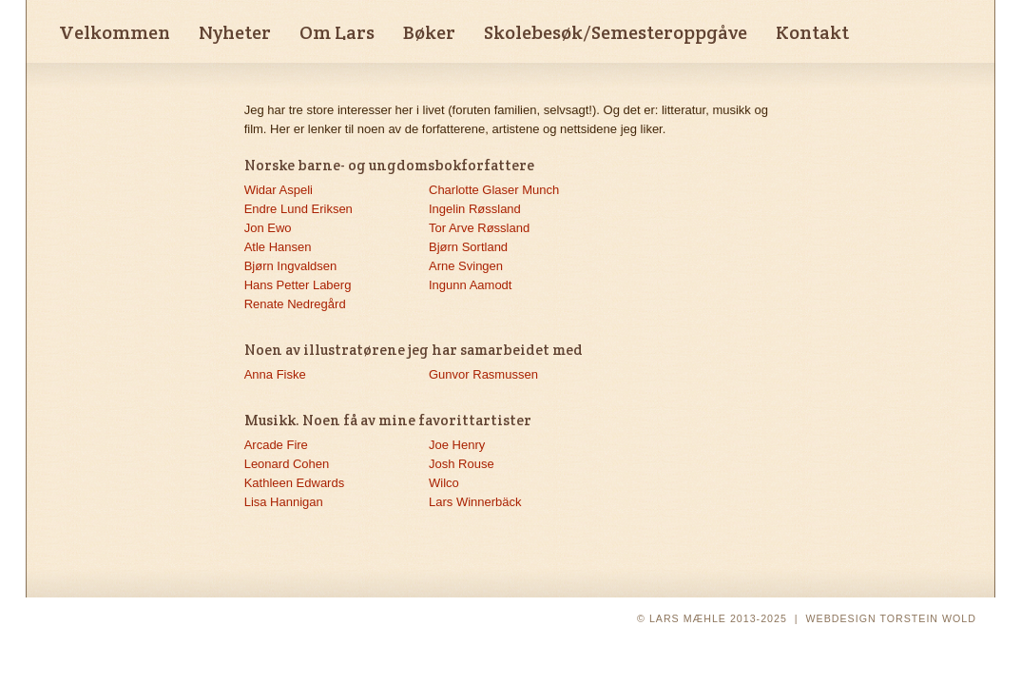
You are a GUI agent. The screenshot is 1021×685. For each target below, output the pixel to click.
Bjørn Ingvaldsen (290, 266)
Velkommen (114, 32)
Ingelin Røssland (475, 209)
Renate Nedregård (295, 304)
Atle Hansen (278, 247)
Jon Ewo (268, 228)
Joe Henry (457, 445)
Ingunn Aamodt (470, 285)
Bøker (429, 32)
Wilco (444, 483)
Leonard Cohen (287, 464)
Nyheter (235, 32)
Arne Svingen (466, 266)
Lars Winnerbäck (475, 502)
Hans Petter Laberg (298, 285)
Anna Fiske (275, 374)
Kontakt (812, 32)
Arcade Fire (276, 445)
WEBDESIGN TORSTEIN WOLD (890, 618)
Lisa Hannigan (283, 502)
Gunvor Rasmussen (483, 374)
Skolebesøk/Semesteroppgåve (615, 32)
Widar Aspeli (278, 190)
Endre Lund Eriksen (298, 209)
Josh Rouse (461, 464)
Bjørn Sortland (468, 247)
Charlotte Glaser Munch (494, 190)
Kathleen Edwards (294, 483)
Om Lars (337, 32)
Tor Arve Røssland (479, 228)
